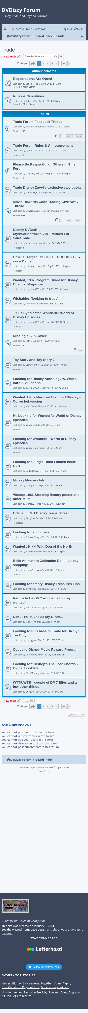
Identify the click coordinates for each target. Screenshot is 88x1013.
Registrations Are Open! (32, 79)
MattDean (31, 406)
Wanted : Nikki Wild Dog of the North (42, 546)
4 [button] (52, 63)
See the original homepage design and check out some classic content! (42, 931)
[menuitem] (79, 29)
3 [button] (47, 63)
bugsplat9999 (32, 289)
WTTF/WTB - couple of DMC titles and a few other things (45, 684)
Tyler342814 (32, 150)
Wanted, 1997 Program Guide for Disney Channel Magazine (45, 282)
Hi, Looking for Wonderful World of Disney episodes (47, 418)
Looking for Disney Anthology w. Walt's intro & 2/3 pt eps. (45, 381)
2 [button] (43, 63)
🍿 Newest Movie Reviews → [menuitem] (30, 29)
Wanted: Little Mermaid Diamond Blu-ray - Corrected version (47, 399)
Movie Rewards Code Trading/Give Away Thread (45, 204)
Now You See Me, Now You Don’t (45, 992)
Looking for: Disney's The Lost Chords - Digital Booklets (45, 666)
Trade (8, 50)
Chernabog (31, 654)
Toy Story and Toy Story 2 (34, 360)
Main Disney (29, 86)
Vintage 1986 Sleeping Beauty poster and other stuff (46, 497)
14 (77, 136)
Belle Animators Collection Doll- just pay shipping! (45, 563)
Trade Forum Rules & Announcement (43, 145)
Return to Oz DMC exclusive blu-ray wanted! (42, 600)
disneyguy (31, 588)
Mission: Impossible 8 (55, 987)
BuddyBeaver (32, 470)
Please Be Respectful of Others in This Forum (44, 166)
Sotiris (29, 83)
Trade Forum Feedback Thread (38, 122)
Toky (28, 340)
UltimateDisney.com (32, 921)
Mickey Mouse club (28, 480)
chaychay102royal (35, 173)
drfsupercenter (33, 126)
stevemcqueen (33, 243)
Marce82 (30, 503)
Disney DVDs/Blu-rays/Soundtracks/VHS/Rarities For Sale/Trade (41, 234)
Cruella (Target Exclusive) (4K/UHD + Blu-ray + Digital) (46, 259)
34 (81, 220)
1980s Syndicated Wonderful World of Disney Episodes (43, 315)
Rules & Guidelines (28, 96)
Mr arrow (30, 551)
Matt (28, 621)
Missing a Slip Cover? (30, 336)
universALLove (33, 210)
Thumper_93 (32, 192)
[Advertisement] (43, 834)
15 (81, 136)
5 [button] (56, 63)
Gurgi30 (30, 518)
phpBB (33, 767)
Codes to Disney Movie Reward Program (45, 649)
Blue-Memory (32, 673)
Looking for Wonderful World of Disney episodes (44, 441)
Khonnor (30, 303)
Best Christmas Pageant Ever (21, 987)
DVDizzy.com (9, 921)
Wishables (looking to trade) (36, 298)
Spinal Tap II (62, 983)
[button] (32, 63)
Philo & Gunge (33, 537)
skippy (29, 424)
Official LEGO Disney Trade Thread (41, 513)
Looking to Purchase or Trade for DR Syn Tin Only (46, 633)
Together (47, 983)
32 (72, 220)
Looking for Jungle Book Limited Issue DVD (44, 464)
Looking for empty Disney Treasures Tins (46, 584)
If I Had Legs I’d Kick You (17, 996)
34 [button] (64, 63)
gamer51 (30, 569)
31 (68, 220)
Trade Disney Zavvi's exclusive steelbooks (47, 187)
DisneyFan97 (32, 364)
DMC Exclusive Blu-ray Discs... (38, 617)
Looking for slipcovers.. (32, 532)
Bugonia (74, 992)
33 (77, 220)
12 (68, 136)
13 (72, 136)
